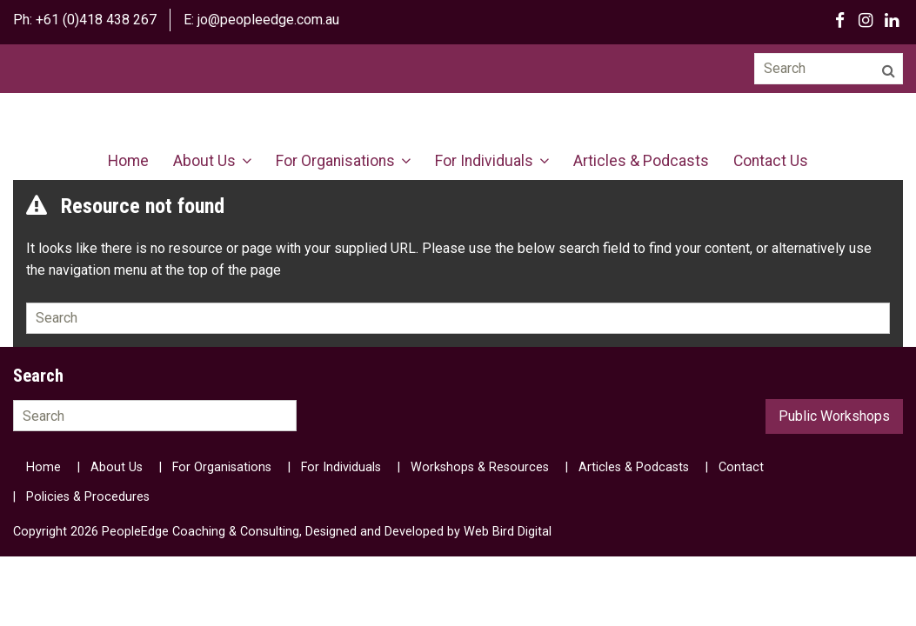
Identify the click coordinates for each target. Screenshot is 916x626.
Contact (741, 467)
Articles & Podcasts (641, 161)
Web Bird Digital (508, 531)
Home (128, 161)
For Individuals (484, 161)
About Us (204, 161)
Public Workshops (834, 416)
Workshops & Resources (480, 467)
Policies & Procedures (88, 496)
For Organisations (335, 161)
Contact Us (770, 161)
